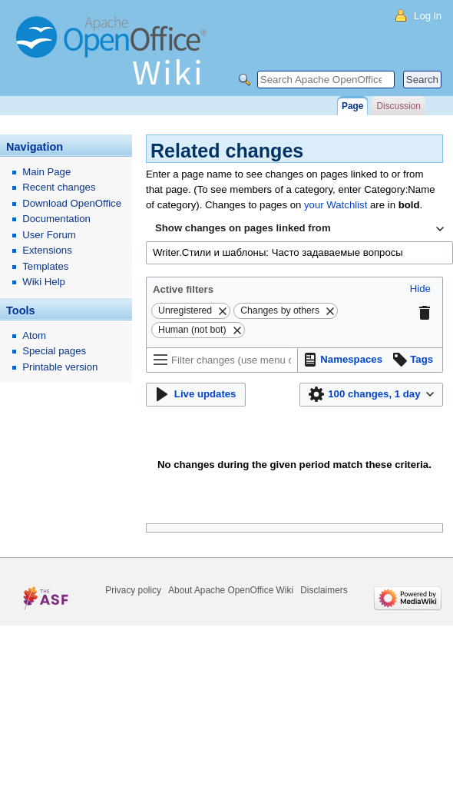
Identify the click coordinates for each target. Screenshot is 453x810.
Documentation (56, 218)
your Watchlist (335, 205)
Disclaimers (323, 590)
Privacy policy (133, 590)
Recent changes (58, 187)
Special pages (54, 351)
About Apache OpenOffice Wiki (230, 590)
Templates (45, 266)
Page (352, 106)
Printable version (60, 367)
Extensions (47, 250)
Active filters (183, 289)
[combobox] (299, 229)
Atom (34, 335)
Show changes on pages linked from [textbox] (243, 228)
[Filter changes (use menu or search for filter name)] (222, 360)
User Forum (49, 235)
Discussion (398, 106)
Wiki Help (43, 281)
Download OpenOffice (71, 203)
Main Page (46, 172)
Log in (427, 16)
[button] (420, 289)
